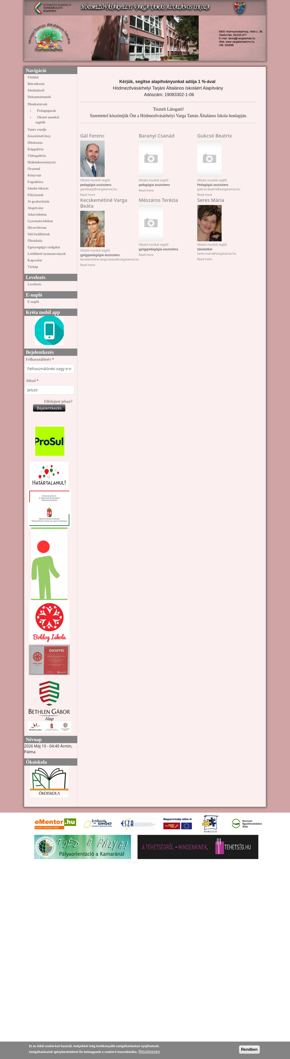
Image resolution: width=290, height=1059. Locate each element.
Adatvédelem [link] (37, 214)
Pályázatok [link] (36, 195)
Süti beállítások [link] (39, 234)
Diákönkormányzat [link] (42, 162)
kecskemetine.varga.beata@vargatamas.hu (109, 259)
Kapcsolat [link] (35, 260)
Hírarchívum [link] (37, 227)
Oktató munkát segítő (95, 180)
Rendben (249, 1049)
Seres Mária (210, 200)
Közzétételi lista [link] (39, 136)
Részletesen (149, 1051)
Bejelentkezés (49, 408)
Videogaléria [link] (37, 156)
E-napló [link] (33, 302)
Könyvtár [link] (35, 175)
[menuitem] (49, 77)
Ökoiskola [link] (35, 241)
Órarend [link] (34, 169)
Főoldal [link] (33, 77)
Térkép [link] (33, 267)
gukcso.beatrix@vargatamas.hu (218, 189)
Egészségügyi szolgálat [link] (44, 247)
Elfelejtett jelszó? (58, 401)
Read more (87, 195)
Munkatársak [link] (37, 104)
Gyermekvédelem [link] (40, 221)
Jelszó (31, 381)
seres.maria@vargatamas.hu (216, 253)
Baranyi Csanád (156, 135)
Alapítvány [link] (36, 208)
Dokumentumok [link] (39, 97)
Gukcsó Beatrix (214, 135)
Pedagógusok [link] (46, 111)
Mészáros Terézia (158, 200)
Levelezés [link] (34, 284)
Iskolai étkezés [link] (38, 188)
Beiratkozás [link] (36, 84)
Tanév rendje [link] (37, 129)
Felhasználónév (38, 359)
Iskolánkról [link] (36, 90)
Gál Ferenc (92, 135)
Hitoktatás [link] (35, 143)
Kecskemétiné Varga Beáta (103, 203)
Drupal (133, 861)
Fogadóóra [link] (35, 182)
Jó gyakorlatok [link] (38, 201)
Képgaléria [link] (36, 149)
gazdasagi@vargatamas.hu (98, 189)
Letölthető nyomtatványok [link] (47, 254)
